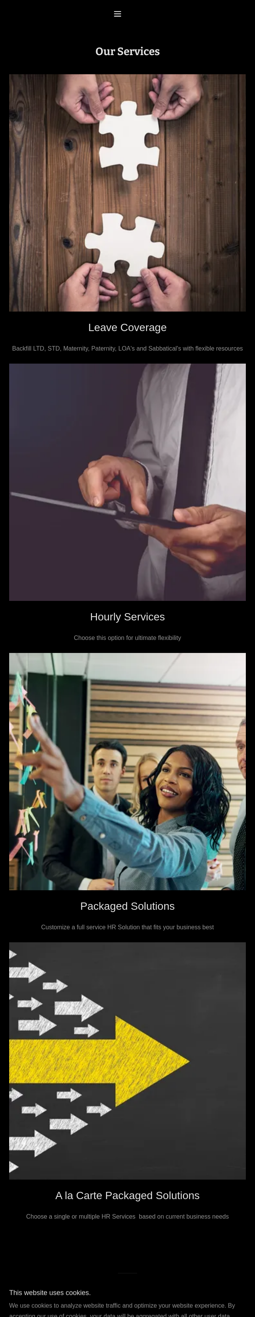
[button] (127, 13)
